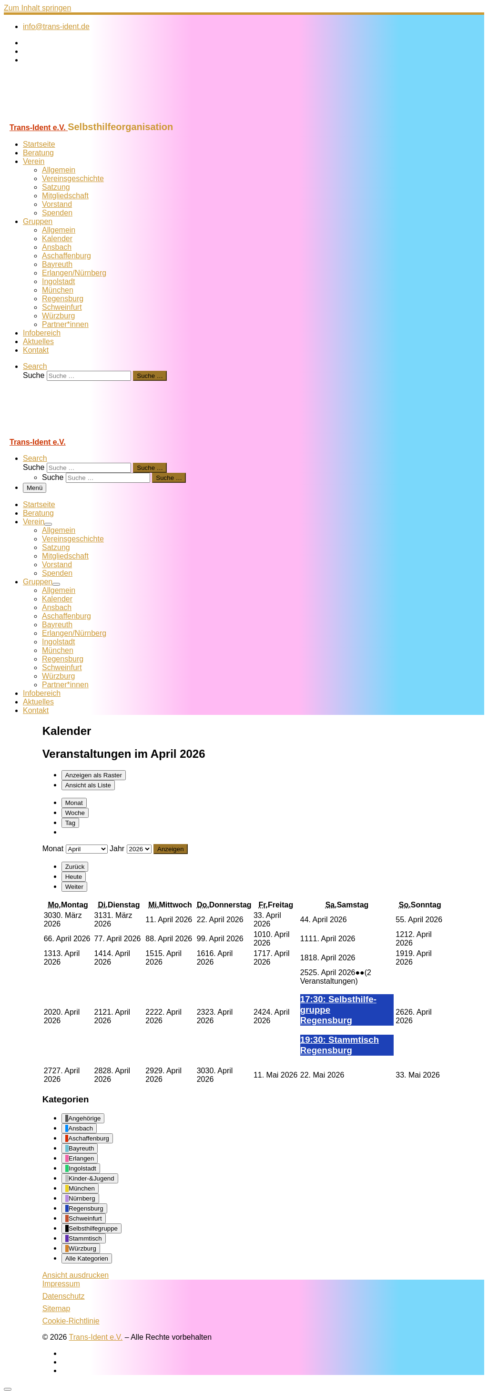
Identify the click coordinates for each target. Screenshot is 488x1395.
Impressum (61, 1284)
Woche (75, 812)
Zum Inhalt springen (37, 8)
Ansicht (75, 1275)
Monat (74, 802)
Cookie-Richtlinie (71, 1321)
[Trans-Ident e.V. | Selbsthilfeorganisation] (63, 117)
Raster (93, 775)
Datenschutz (63, 1296)
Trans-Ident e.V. (96, 1337)
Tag (70, 822)
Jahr (117, 849)
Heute (73, 876)
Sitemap (56, 1308)
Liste (88, 785)
